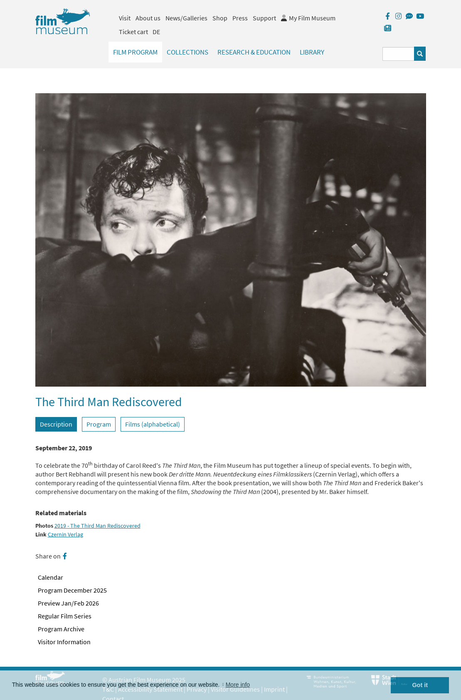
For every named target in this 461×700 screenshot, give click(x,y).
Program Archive (61, 629)
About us (148, 18)
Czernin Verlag (65, 534)
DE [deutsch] (156, 31)
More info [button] (238, 684)
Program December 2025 (72, 590)
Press (240, 18)
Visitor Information (64, 642)
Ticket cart (133, 31)
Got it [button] (420, 685)
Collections (187, 52)
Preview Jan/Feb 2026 (68, 603)
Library (312, 52)
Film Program (135, 52)
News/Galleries (186, 18)
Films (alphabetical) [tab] (152, 424)
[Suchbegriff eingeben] (398, 54)
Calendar (50, 577)
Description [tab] (56, 424)
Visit (125, 18)
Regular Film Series (64, 616)
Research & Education (254, 52)
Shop (219, 18)
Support (264, 18)
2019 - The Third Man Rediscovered (97, 525)
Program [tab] (98, 424)
